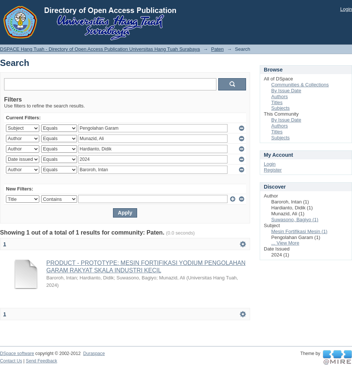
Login (346, 9)
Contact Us (11, 361)
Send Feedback (41, 361)
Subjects (280, 108)
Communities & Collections (300, 84)
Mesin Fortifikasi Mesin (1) (299, 231)
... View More (285, 243)
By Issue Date (286, 90)
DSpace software (17, 353)
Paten (217, 49)
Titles (277, 102)
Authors (279, 96)
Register (273, 170)
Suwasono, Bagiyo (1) (294, 219)
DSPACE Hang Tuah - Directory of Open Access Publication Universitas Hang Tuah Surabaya (100, 49)
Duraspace (93, 353)
